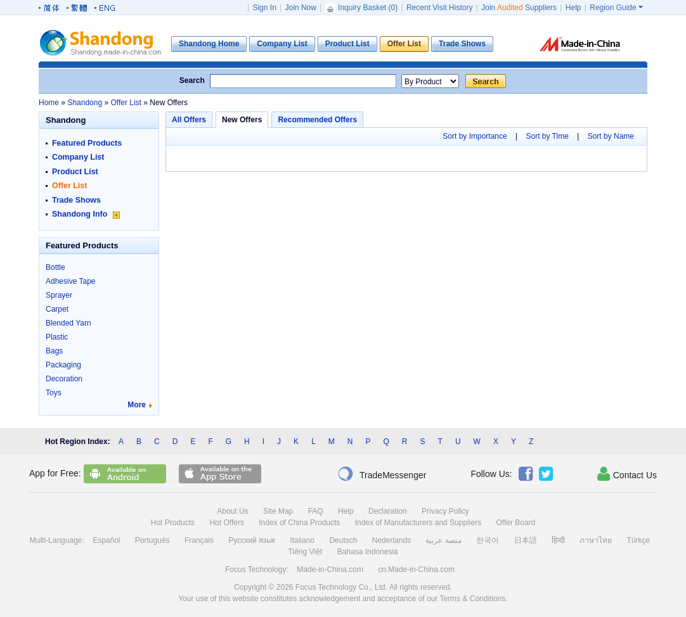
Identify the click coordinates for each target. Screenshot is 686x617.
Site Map (278, 511)
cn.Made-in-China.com (416, 569)
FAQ (315, 511)
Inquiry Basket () (362, 7)
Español (106, 540)
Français (199, 540)
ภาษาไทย (595, 540)
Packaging (63, 364)
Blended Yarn (68, 323)
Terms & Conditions (472, 598)
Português (152, 540)
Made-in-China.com (330, 569)
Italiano (302, 540)
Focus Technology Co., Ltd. (341, 587)
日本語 (525, 540)
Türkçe (638, 540)
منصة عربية (443, 540)
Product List (75, 171)
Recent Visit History (439, 7)
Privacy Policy (445, 511)
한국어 (487, 540)
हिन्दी (558, 540)
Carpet (57, 309)
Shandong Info (86, 214)
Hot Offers (226, 522)
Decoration (64, 378)
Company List (78, 157)
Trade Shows (76, 200)
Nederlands (391, 540)
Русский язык (251, 540)
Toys (53, 392)
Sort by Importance (475, 136)
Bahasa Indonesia (367, 551)
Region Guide (616, 7)
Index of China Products (299, 522)
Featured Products (87, 143)
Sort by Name (611, 136)
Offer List (69, 185)
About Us (232, 511)
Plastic (57, 337)
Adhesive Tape (71, 281)
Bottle (55, 267)
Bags (54, 351)
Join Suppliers (519, 7)
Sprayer (59, 295)
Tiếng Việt (305, 551)
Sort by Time (547, 136)
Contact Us (627, 474)
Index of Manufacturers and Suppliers (418, 522)
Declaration (387, 511)
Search (192, 80)
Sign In (264, 7)
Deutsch (343, 540)
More (136, 404)
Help (573, 7)
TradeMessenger (381, 474)
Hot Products (173, 522)
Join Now (300, 7)
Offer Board (515, 522)
